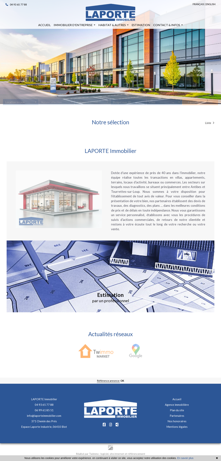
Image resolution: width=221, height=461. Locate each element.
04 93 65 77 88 (16, 4)
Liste (209, 122)
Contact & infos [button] (167, 25)
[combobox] (21, 104)
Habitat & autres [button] (112, 25)
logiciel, (105, 453)
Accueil (176, 399)
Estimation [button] (141, 25)
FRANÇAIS (198, 4)
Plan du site (177, 410)
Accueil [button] (44, 25)
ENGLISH (210, 4)
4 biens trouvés (200, 104)
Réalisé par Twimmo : (88, 453)
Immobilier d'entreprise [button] (73, 25)
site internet (117, 453)
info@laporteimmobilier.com (44, 415)
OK (122, 380)
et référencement (135, 453)
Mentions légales (177, 426)
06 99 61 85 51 (44, 410)
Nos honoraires (176, 421)
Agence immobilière (177, 404)
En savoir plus (185, 458)
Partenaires (177, 415)
